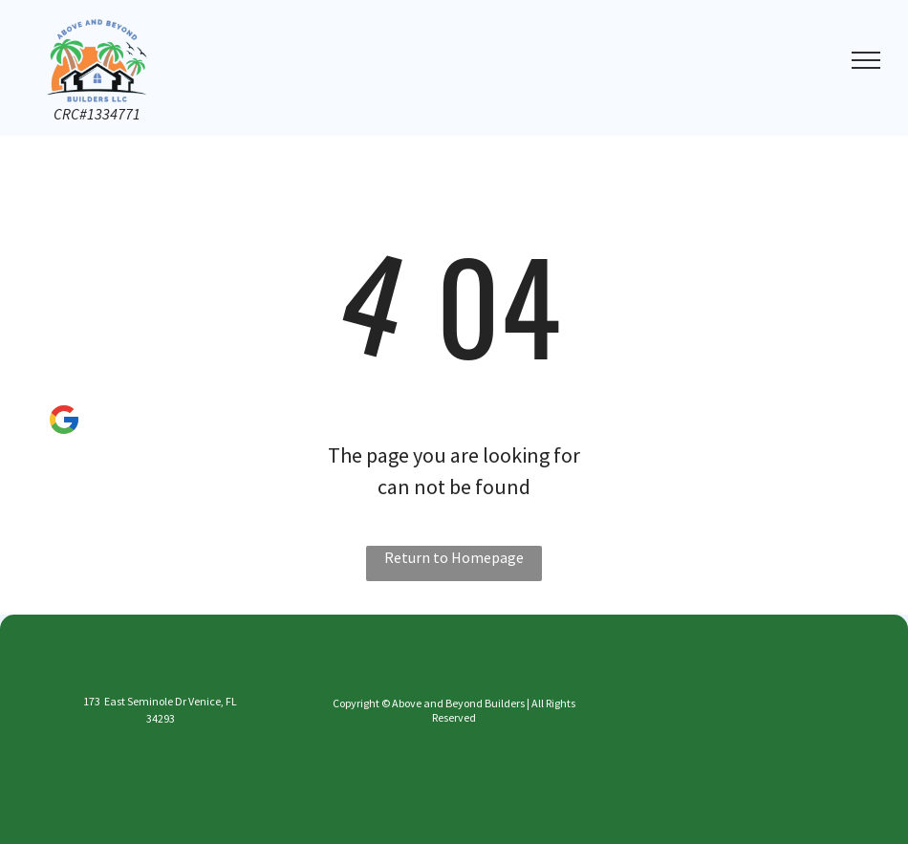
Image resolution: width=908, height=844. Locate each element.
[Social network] (63, 422)
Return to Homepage (454, 557)
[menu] (866, 60)
